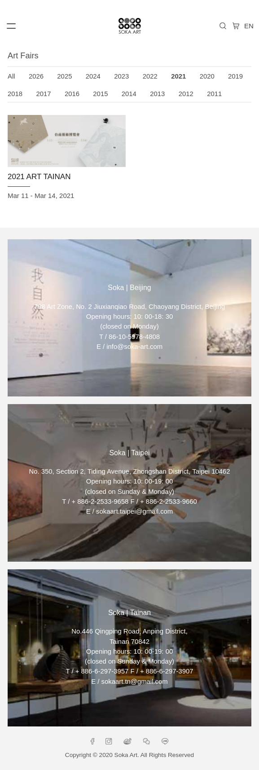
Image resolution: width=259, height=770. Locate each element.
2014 (129, 93)
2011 (214, 93)
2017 (43, 93)
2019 (235, 76)
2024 (93, 76)
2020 (207, 76)
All (11, 76)
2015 (100, 93)
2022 (150, 76)
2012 (186, 93)
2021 (178, 76)
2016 (72, 93)
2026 (36, 76)
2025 (64, 76)
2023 (121, 76)
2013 (157, 93)
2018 (15, 93)
